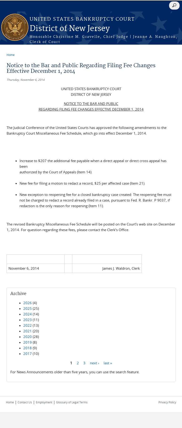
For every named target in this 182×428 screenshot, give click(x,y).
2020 (27, 336)
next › (94, 362)
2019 (27, 342)
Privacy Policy (167, 402)
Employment (44, 402)
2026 (27, 302)
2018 (27, 348)
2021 (27, 331)
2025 (27, 308)
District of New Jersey (70, 29)
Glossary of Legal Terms (72, 402)
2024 (27, 314)
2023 (27, 319)
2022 (27, 325)
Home (11, 55)
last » (108, 362)
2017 (27, 353)
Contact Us (25, 402)
